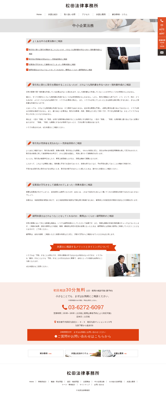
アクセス (86, 14)
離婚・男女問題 (57, 381)
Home (39, 14)
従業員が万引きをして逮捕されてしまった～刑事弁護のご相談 (52, 64)
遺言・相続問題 (73, 381)
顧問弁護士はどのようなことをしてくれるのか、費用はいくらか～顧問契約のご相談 (60, 70)
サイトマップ (85, 384)
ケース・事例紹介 (68, 384)
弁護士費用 (101, 14)
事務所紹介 (42, 381)
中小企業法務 (99, 381)
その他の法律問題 (115, 381)
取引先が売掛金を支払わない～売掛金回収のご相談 (48, 59)
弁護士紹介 (53, 14)
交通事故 (86, 381)
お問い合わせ (99, 384)
